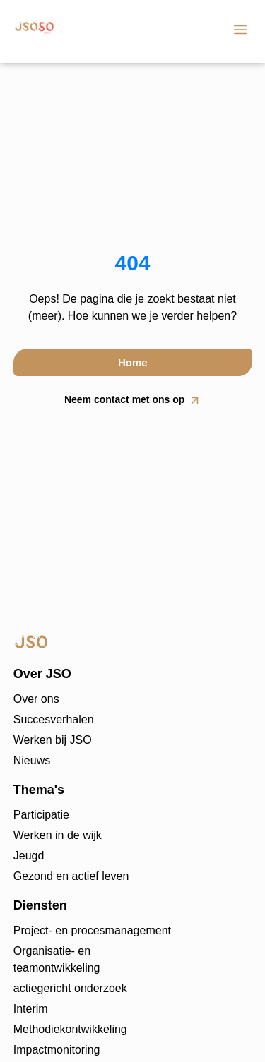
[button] (240, 31)
